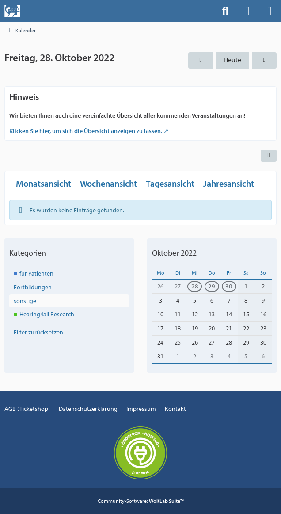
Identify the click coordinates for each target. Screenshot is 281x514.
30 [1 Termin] (228, 286)
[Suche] (225, 11)
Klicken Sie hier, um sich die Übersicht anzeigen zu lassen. (85, 131)
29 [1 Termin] (211, 286)
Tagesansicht (170, 183)
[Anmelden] (247, 11)
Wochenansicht (108, 183)
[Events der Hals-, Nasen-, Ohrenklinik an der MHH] (12, 11)
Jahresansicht (228, 183)
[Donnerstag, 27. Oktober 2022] (200, 60)
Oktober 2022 (174, 253)
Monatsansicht (43, 183)
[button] (269, 156)
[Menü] (269, 11)
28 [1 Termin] (194, 286)
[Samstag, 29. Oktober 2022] (264, 60)
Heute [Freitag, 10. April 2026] (232, 60)
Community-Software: (141, 501)
